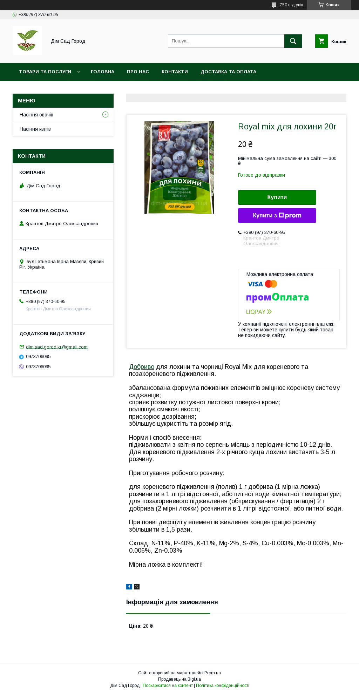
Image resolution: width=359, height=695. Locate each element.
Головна (102, 71)
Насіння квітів (35, 129)
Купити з (277, 215)
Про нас (138, 71)
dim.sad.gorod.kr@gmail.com (57, 346)
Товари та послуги (45, 71)
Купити (277, 197)
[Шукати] (293, 41)
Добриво (141, 366)
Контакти (175, 71)
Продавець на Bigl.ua (179, 679)
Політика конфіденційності (222, 685)
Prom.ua (212, 672)
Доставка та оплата (228, 71)
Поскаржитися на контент (168, 685)
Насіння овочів (36, 114)
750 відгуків (291, 4)
